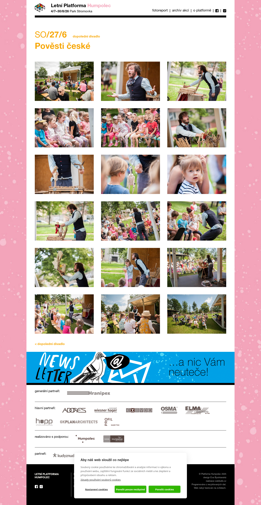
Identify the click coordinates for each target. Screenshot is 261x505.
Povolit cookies (164, 489)
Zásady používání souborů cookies (101, 479)
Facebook (217, 10)
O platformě (202, 10)
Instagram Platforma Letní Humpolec (41, 486)
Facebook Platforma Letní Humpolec (36, 486)
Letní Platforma (81, 6)
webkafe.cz (220, 481)
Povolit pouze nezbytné (130, 489)
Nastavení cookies (96, 489)
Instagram (223, 10)
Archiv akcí (180, 10)
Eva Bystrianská (218, 478)
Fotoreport (160, 10)
